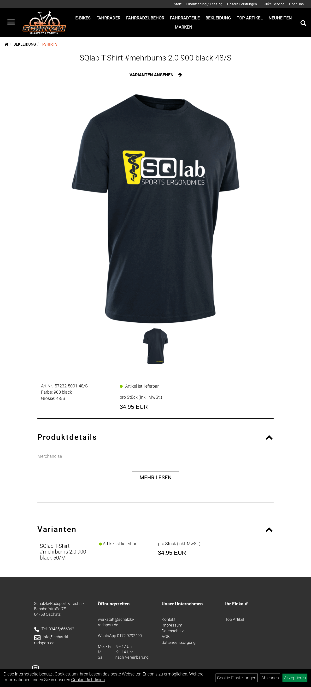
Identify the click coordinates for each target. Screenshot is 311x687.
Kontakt (168, 619)
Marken (183, 27)
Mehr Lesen (156, 478)
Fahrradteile (185, 17)
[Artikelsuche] (303, 23)
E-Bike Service (273, 4)
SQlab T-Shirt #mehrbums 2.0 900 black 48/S (155, 57)
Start (178, 4)
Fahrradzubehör (145, 17)
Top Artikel (250, 17)
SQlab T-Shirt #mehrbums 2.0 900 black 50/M (63, 551)
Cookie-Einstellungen (236, 677)
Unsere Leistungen (242, 4)
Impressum (172, 625)
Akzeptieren (295, 677)
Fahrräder (108, 17)
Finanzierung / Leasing (204, 4)
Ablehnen (270, 677)
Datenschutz (173, 630)
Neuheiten (280, 17)
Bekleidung (218, 17)
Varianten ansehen (152, 74)
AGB (166, 636)
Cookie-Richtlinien (88, 679)
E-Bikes (83, 17)
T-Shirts (49, 44)
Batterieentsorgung (178, 642)
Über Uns (296, 4)
